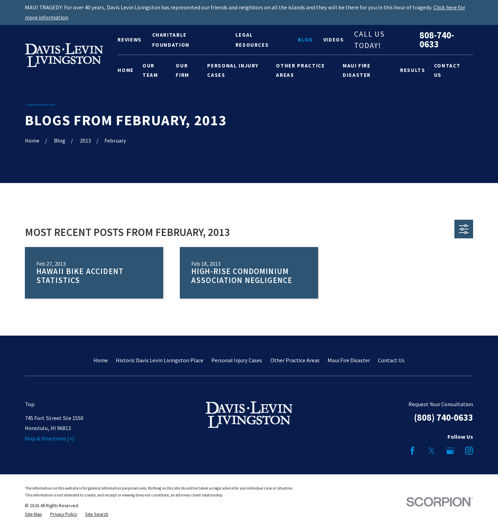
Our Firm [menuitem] (182, 70)
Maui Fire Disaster (349, 360)
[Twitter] (431, 451)
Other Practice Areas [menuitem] (300, 70)
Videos (333, 39)
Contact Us (391, 360)
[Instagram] (469, 451)
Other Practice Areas (295, 360)
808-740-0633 (436, 40)
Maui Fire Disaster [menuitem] (357, 70)
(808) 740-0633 (443, 417)
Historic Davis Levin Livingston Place (159, 360)
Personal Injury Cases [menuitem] (233, 70)
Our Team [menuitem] (150, 70)
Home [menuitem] (126, 70)
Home (100, 360)
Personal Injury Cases (236, 360)
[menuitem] (33, 514)
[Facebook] (412, 451)
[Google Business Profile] (450, 451)
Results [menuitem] (412, 70)
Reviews (130, 39)
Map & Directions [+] (49, 438)
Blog (305, 39)
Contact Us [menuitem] (447, 70)
